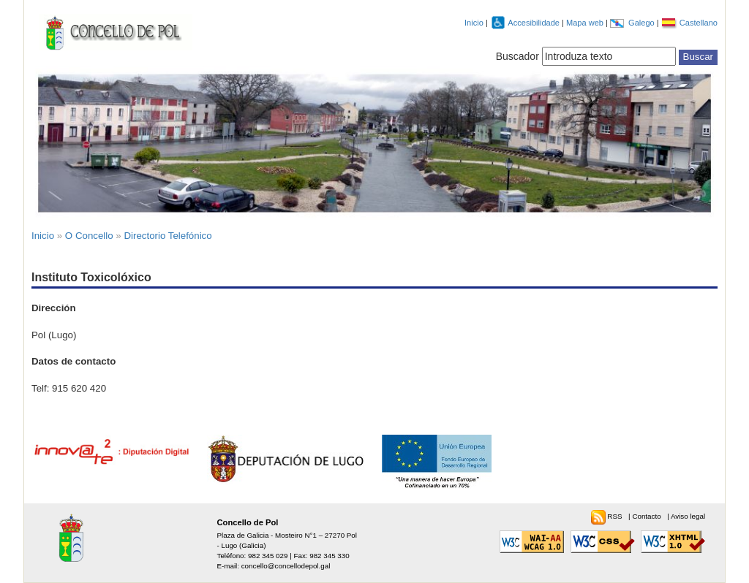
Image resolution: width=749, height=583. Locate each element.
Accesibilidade (535, 22)
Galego (642, 22)
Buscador (517, 56)
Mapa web (586, 22)
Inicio (473, 22)
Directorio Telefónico (167, 235)
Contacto (647, 516)
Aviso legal (688, 516)
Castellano (699, 22)
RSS (615, 516)
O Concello (89, 235)
